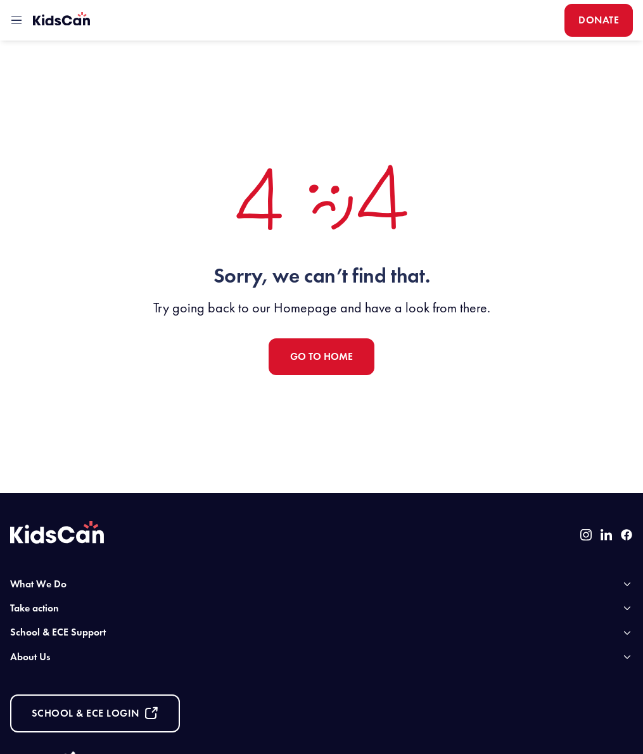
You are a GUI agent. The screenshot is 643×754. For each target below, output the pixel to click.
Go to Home (321, 356)
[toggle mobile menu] (16, 20)
